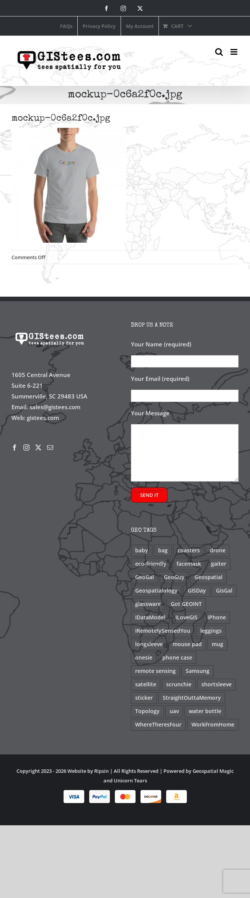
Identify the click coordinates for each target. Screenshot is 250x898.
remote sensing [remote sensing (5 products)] (155, 671)
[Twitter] (38, 447)
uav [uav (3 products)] (174, 711)
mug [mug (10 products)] (217, 644)
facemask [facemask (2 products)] (188, 563)
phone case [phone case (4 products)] (177, 657)
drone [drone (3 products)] (217, 550)
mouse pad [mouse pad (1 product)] (187, 644)
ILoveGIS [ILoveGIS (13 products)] (186, 617)
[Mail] (50, 447)
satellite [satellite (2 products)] (145, 684)
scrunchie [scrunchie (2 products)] (178, 684)
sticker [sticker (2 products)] (144, 697)
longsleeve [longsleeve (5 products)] (149, 644)
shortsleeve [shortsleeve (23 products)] (216, 684)
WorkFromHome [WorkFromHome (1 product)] (212, 724)
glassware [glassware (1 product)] (148, 604)
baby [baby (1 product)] (141, 550)
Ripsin (101, 770)
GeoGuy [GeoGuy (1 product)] (174, 577)
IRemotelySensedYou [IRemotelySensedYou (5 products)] (162, 630)
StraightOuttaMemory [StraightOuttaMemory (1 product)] (192, 697)
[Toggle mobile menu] (234, 52)
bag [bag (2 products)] (163, 550)
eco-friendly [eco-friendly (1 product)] (151, 563)
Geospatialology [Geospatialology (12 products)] (156, 590)
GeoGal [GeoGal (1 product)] (144, 577)
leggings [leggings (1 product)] (211, 630)
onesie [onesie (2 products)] (143, 657)
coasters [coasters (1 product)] (189, 550)
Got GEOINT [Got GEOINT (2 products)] (186, 604)
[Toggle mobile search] (219, 52)
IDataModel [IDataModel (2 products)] (150, 617)
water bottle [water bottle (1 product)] (205, 711)
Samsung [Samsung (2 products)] (197, 671)
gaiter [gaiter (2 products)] (218, 563)
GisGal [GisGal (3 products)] (224, 590)
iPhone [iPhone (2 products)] (217, 617)
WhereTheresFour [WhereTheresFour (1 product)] (158, 724)
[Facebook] (14, 447)
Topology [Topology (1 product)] (147, 711)
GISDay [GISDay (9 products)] (197, 590)
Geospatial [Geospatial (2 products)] (208, 577)
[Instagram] (26, 447)
